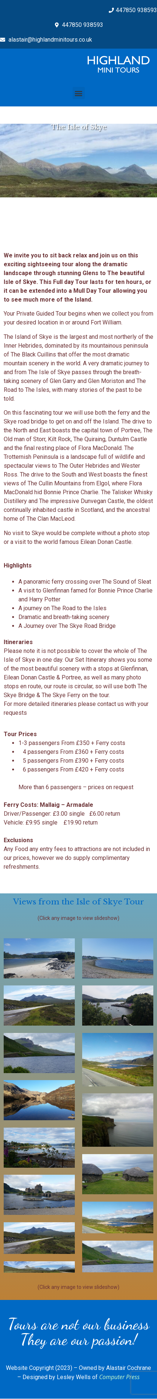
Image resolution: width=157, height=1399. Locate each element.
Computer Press (119, 1377)
